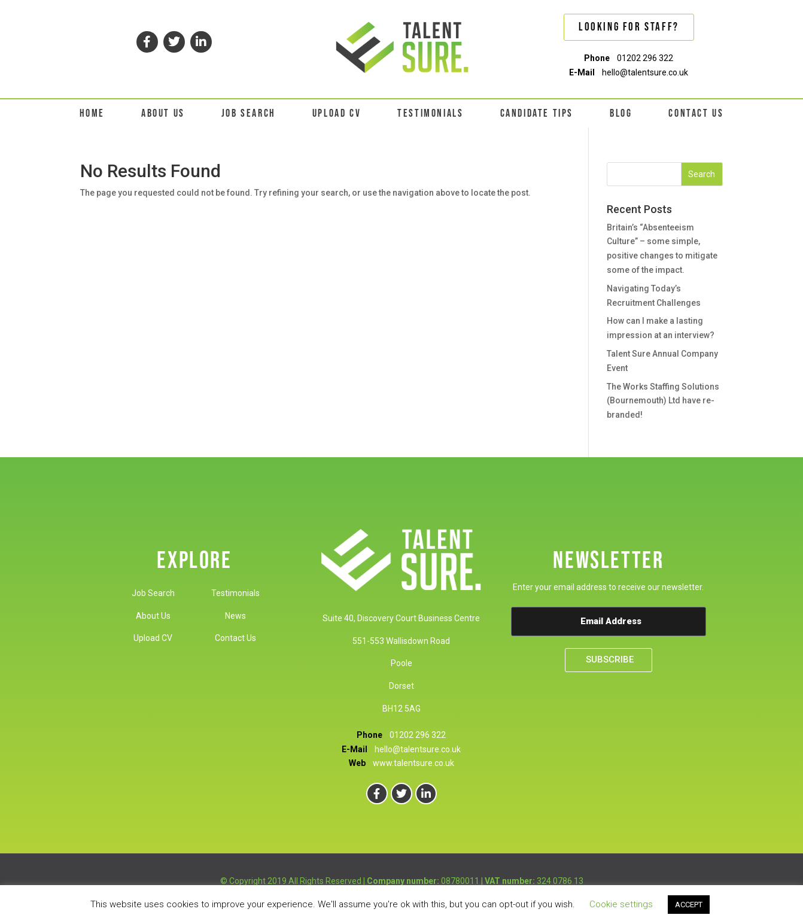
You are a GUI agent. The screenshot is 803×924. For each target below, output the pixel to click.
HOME (92, 113)
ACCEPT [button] (688, 904)
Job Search (153, 593)
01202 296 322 (645, 58)
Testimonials (235, 593)
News (235, 616)
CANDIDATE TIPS (536, 113)
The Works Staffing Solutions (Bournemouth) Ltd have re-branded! (663, 401)
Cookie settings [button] (621, 904)
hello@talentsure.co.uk (645, 72)
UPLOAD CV (336, 113)
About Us (153, 616)
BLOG (621, 113)
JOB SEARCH (248, 113)
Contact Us (235, 638)
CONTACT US (695, 113)
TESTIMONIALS (430, 113)
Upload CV (152, 638)
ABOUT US (163, 113)
